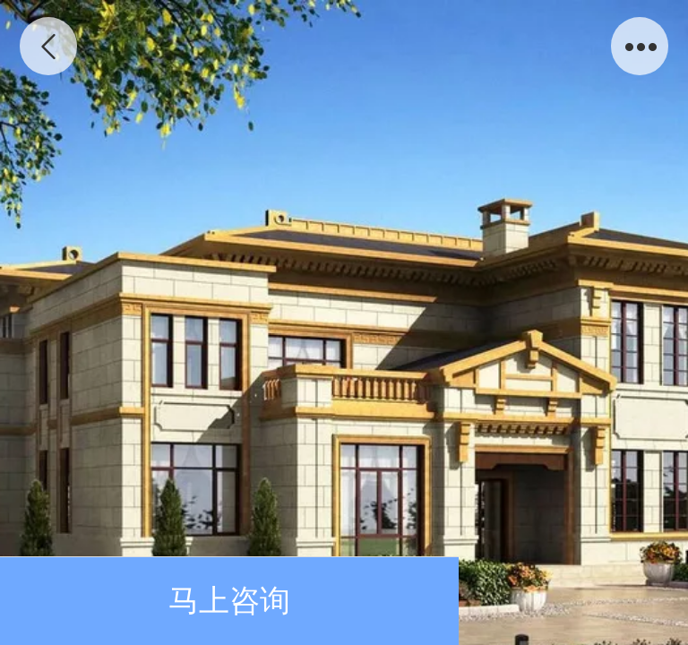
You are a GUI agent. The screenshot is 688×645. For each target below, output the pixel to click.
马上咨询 (229, 600)
